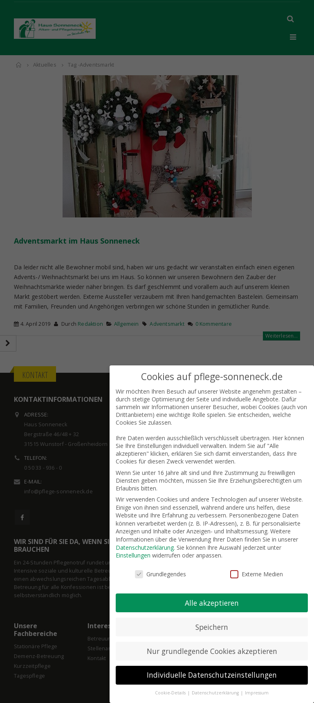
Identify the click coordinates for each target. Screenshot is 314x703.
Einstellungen (133, 548)
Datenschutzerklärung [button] (216, 686)
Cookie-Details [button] (171, 686)
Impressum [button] (257, 686)
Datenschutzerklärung (145, 540)
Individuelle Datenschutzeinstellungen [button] (212, 668)
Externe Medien (256, 567)
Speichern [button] (211, 620)
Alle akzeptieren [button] (212, 596)
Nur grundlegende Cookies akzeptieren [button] (212, 644)
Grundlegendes (160, 567)
